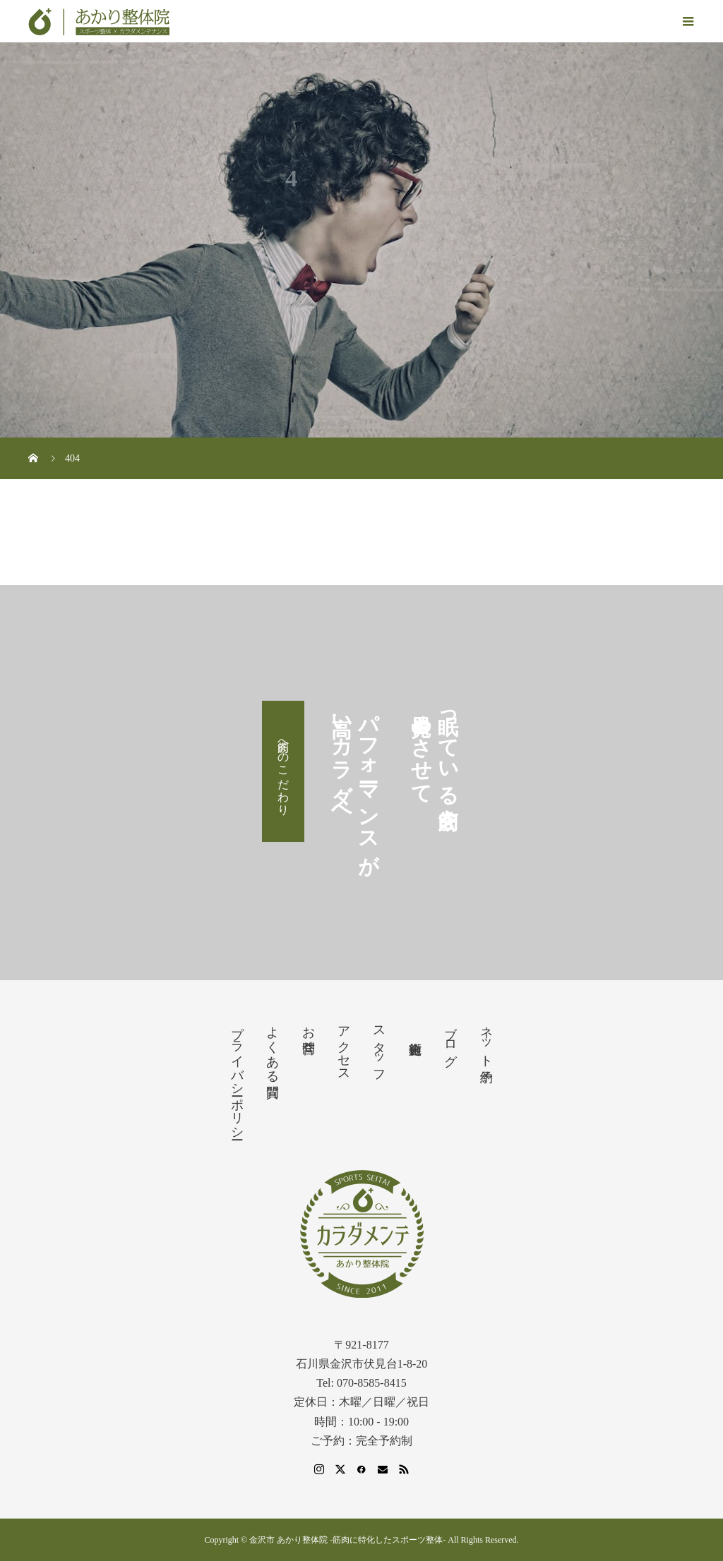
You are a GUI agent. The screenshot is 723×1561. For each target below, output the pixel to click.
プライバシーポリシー (237, 1075)
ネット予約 (486, 1039)
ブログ (450, 1039)
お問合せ (308, 1032)
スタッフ (379, 1047)
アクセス (344, 1046)
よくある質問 (272, 1047)
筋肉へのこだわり (283, 771)
